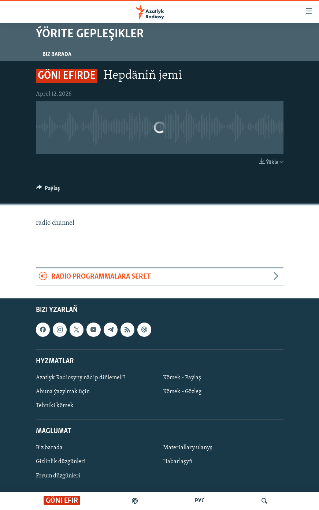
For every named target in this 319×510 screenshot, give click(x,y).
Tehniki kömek (55, 406)
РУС (200, 501)
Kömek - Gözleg (182, 392)
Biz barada (56, 54)
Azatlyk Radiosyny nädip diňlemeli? (80, 378)
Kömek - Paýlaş (182, 378)
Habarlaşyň (177, 462)
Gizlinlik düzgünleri (61, 462)
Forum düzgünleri (58, 476)
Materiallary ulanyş (187, 448)
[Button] (48, 190)
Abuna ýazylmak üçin (63, 392)
